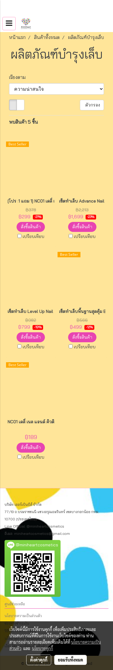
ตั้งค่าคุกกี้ (38, 659)
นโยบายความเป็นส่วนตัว (23, 615)
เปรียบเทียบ (33, 236)
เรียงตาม (19, 77)
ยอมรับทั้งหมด (70, 659)
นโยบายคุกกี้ (42, 648)
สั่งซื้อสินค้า (31, 226)
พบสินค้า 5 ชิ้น (23, 122)
